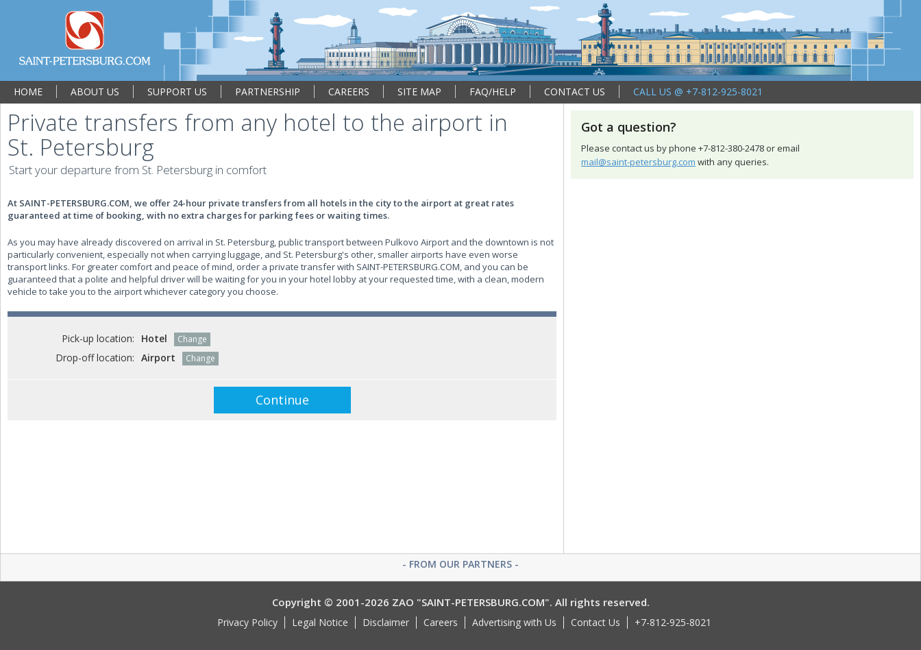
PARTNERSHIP (267, 91)
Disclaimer (386, 622)
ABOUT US (95, 91)
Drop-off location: (95, 357)
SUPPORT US (177, 91)
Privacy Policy (247, 622)
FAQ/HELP (492, 91)
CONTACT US (574, 91)
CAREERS (348, 91)
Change (192, 339)
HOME (28, 91)
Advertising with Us (514, 622)
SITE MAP (419, 91)
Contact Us (595, 622)
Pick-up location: (98, 338)
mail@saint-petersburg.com (638, 162)
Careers (440, 622)
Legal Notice (320, 622)
